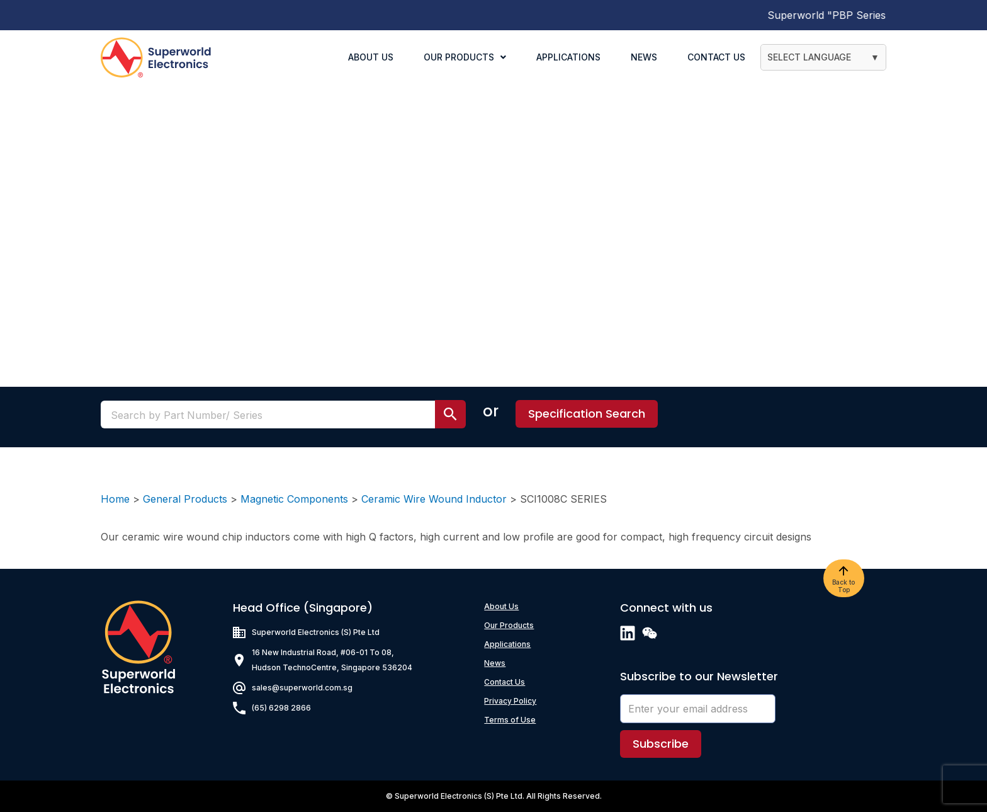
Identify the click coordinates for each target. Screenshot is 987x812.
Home (115, 499)
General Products (185, 499)
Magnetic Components (294, 499)
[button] (587, 414)
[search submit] (450, 414)
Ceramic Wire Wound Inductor (434, 499)
